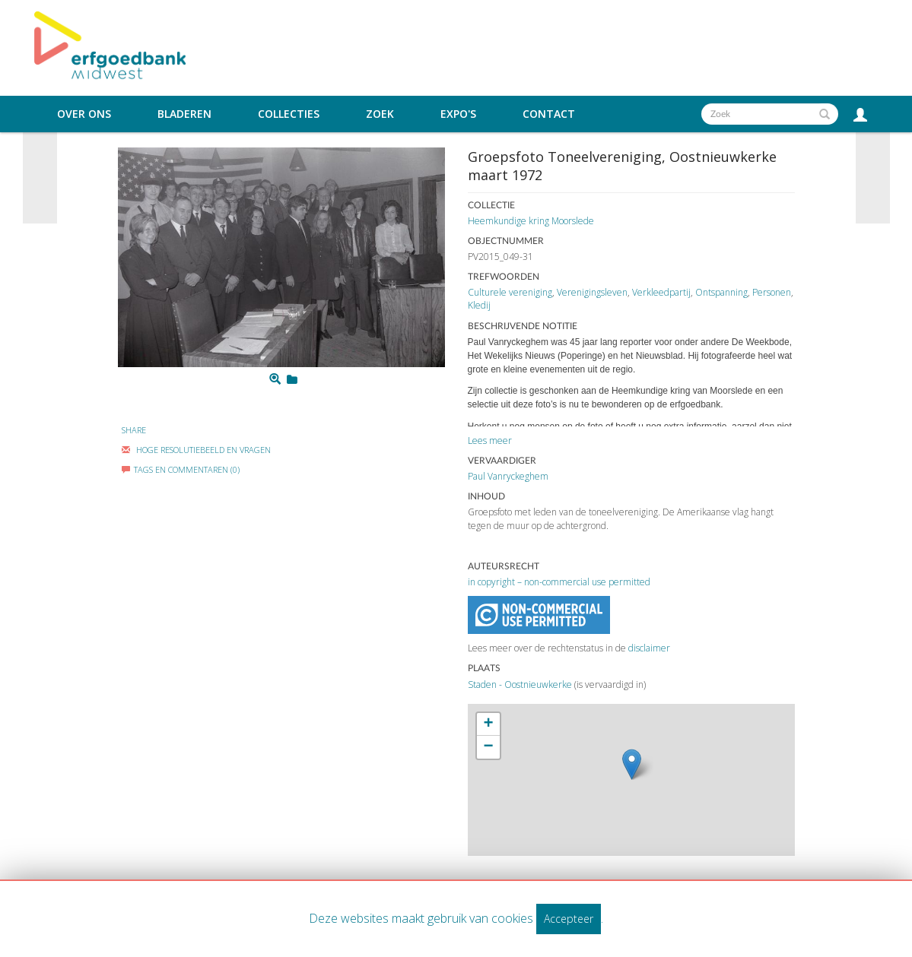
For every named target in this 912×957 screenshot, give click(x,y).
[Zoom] (274, 379)
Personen (771, 292)
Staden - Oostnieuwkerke (520, 684)
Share (134, 430)
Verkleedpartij (661, 292)
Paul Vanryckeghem (508, 476)
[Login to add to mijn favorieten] (292, 379)
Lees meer (490, 440)
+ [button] (488, 724)
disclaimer (649, 648)
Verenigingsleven (592, 292)
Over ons (84, 114)
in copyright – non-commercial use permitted (559, 581)
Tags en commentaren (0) (181, 469)
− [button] (488, 747)
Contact (549, 114)
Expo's (458, 114)
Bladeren (184, 114)
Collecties (288, 114)
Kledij (479, 305)
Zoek (380, 114)
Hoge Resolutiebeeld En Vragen (196, 449)
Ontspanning (721, 292)
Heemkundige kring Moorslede (531, 220)
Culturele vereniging (510, 292)
